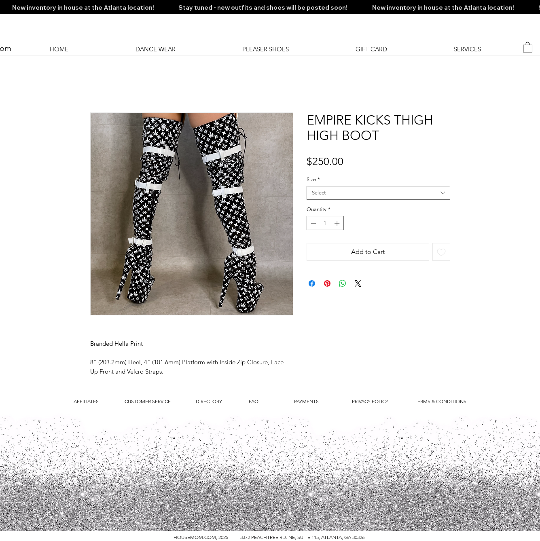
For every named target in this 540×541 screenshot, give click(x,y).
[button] (527, 46)
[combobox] (378, 193)
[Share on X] (358, 283)
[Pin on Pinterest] (327, 283)
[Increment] (338, 223)
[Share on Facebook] (312, 283)
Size (313, 179)
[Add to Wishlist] (441, 252)
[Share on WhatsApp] (342, 283)
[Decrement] (313, 223)
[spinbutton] (325, 223)
